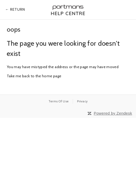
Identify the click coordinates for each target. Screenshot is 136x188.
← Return (15, 9)
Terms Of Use (58, 101)
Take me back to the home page (34, 76)
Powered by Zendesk (113, 113)
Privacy (82, 101)
